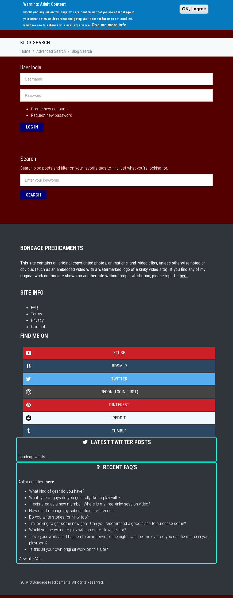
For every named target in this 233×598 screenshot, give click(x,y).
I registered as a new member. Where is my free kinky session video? (89, 504)
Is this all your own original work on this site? (68, 549)
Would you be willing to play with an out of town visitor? (77, 529)
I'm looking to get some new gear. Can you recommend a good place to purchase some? (107, 523)
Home (25, 51)
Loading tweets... (33, 456)
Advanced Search (51, 51)
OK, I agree (194, 8)
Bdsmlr (75, 366)
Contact (38, 326)
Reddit (74, 418)
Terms (36, 313)
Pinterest (76, 405)
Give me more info (109, 24)
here (184, 275)
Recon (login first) (80, 392)
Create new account (49, 108)
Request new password (51, 115)
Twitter (75, 379)
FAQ (34, 307)
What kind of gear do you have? (56, 491)
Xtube (74, 353)
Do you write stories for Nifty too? (59, 517)
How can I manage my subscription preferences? (72, 510)
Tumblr (75, 431)
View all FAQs (30, 558)
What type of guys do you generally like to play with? (74, 497)
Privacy (37, 320)
